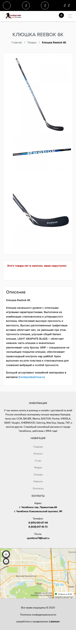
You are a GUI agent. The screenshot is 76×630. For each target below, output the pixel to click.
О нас (38, 460)
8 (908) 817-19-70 (38, 526)
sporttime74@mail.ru (38, 538)
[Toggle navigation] (69, 16)
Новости (38, 481)
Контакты (38, 488)
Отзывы (38, 474)
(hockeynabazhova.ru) (32, 377)
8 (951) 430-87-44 (38, 522)
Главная (38, 446)
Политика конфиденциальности (38, 614)
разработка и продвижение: (38, 621)
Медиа (38, 467)
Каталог (38, 453)
